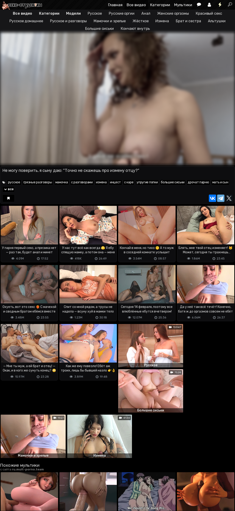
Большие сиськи (99, 28)
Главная (115, 5)
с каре (128, 182)
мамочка (61, 182)
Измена (162, 21)
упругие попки (147, 182)
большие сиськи (173, 182)
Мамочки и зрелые (110, 21)
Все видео (136, 5)
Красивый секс (209, 13)
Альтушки (217, 21)
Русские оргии (121, 13)
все (8, 189)
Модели (73, 13)
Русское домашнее (26, 21)
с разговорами (82, 182)
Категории (160, 5)
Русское (95, 13)
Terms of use (24, 489)
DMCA (7, 489)
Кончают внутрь (135, 28)
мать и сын (220, 182)
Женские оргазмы (173, 13)
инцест (115, 182)
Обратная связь (48, 489)
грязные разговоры (37, 182)
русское (14, 182)
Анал (145, 13)
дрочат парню (198, 182)
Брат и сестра (188, 21)
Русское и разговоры (68, 21)
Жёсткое (140, 21)
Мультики (183, 5)
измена (101, 182)
